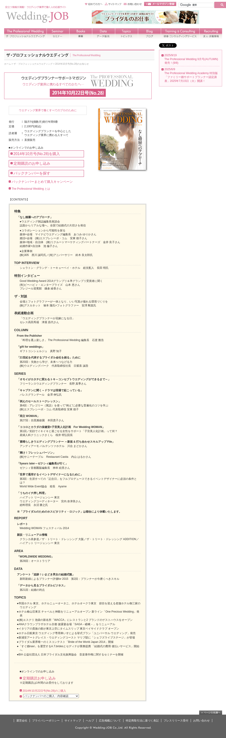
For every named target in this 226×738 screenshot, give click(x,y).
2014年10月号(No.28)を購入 (37, 154)
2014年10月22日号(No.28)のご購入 (44, 690)
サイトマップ (72, 720)
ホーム (7, 64)
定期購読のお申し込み (32, 163)
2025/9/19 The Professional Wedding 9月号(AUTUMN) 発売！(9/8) (191, 59)
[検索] (195, 5)
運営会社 (21, 720)
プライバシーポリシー (46, 720)
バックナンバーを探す (32, 173)
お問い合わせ (201, 720)
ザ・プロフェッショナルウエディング (33, 64)
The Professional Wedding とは (31, 188)
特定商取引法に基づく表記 (142, 720)
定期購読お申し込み (39, 678)
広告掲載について (110, 720)
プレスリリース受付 (176, 720)
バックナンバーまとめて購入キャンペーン (42, 181)
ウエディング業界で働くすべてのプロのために (48, 110)
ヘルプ (90, 720)
